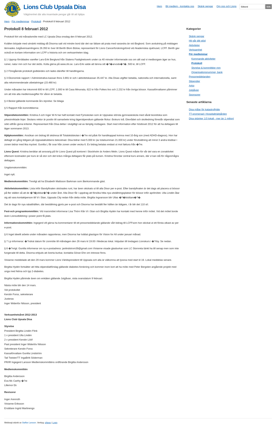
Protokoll (36, 21)
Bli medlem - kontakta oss (180, 6)
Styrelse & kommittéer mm (206, 67)
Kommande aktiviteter (203, 58)
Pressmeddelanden (199, 76)
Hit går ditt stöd (197, 40)
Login (54, 423)
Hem (159, 6)
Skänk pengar (205, 6)
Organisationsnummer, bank (207, 72)
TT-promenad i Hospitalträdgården (208, 113)
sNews (48, 423)
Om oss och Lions (226, 6)
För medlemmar (20, 21)
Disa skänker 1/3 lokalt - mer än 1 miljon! (211, 118)
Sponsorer (194, 94)
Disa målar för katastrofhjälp (204, 109)
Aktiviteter (194, 45)
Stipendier (194, 81)
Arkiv (191, 85)
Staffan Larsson (29, 423)
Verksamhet (195, 49)
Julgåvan (194, 90)
